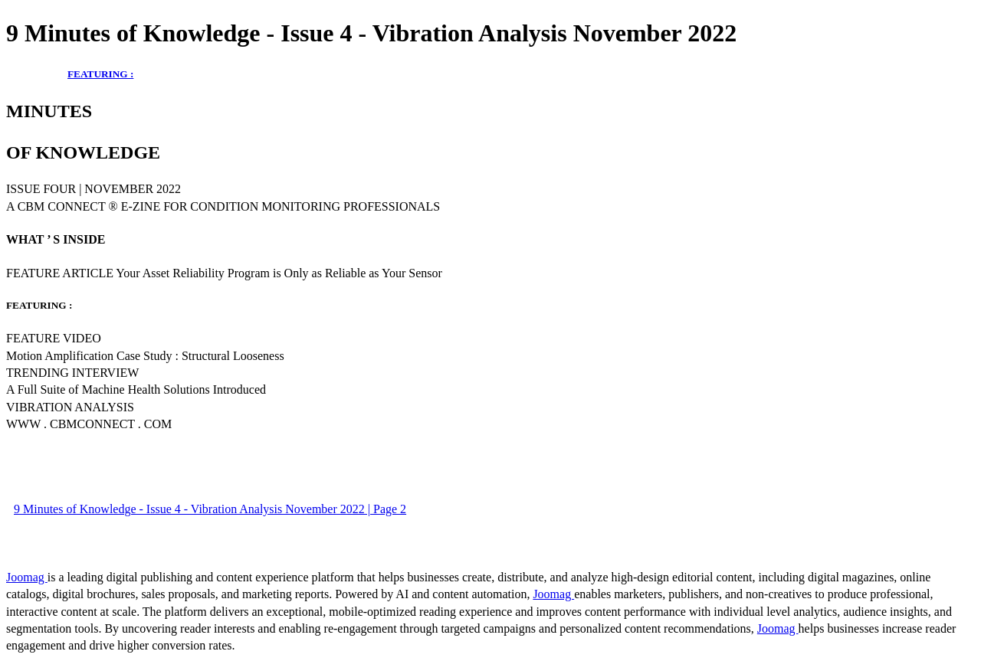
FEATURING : (100, 74)
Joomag (27, 577)
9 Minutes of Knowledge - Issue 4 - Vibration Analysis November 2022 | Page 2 (210, 508)
